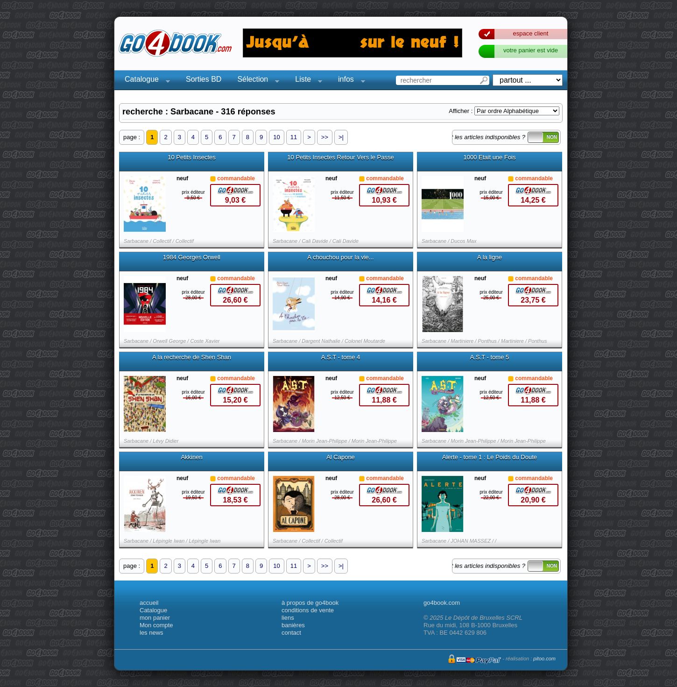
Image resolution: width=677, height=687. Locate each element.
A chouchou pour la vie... (340, 257)
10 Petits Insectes (192, 157)
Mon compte (156, 625)
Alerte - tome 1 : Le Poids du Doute (489, 457)
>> (324, 137)
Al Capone (340, 457)
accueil (149, 602)
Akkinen (191, 457)
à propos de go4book (310, 602)
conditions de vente (308, 610)
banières (293, 625)
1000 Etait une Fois (489, 157)
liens (288, 617)
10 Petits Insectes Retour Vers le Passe (340, 157)
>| (341, 137)
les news (151, 632)
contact (291, 632)
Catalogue (144, 80)
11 (293, 137)
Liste (305, 80)
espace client (531, 33)
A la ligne (489, 257)
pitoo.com (544, 658)
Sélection (255, 80)
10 (276, 137)
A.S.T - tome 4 (340, 357)
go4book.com (441, 602)
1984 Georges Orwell (191, 257)
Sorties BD (203, 79)
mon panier (155, 617)
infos (348, 80)
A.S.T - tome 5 (489, 357)
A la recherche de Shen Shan (191, 357)
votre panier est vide (530, 50)
